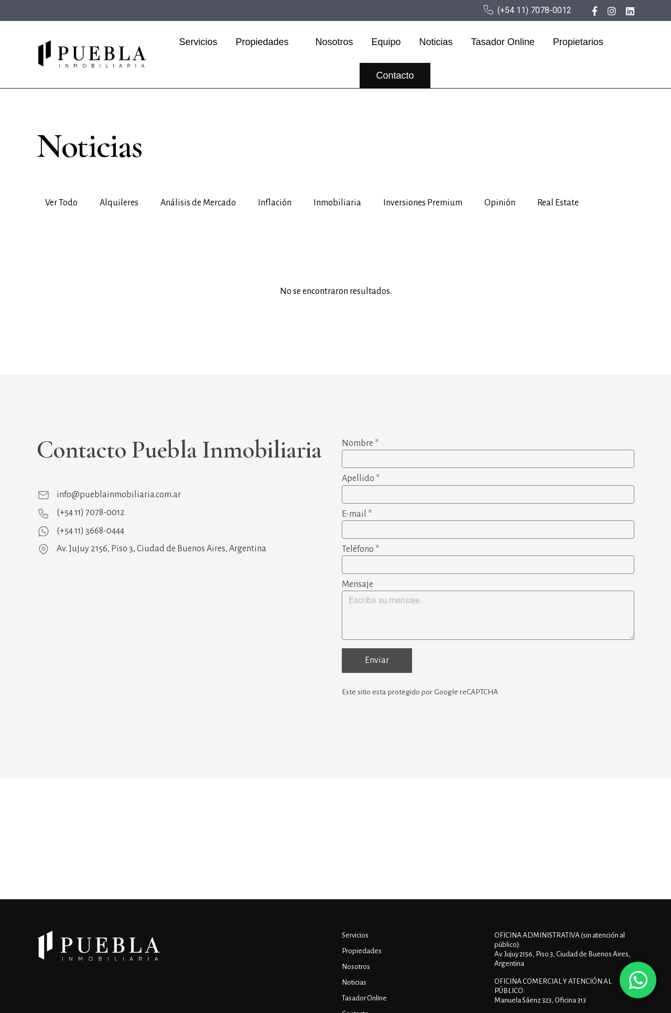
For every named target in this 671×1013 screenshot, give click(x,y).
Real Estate (558, 203)
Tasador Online (505, 42)
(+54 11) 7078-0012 (534, 10)
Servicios (200, 42)
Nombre (360, 443)
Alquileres (119, 203)
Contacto (397, 75)
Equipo (388, 42)
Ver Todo (61, 203)
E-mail (357, 514)
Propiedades (263, 42)
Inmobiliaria (337, 203)
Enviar (377, 661)
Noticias (438, 42)
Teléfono (360, 549)
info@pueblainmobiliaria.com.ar (119, 494)
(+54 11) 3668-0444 (90, 531)
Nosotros (336, 42)
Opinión (499, 203)
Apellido (361, 478)
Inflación (274, 203)
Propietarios (580, 42)
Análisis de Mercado (198, 203)
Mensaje (357, 584)
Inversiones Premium (422, 203)
